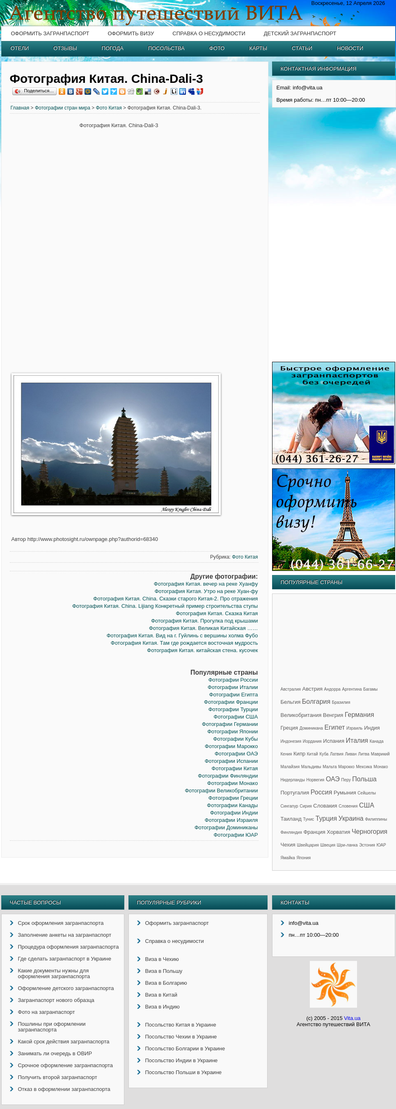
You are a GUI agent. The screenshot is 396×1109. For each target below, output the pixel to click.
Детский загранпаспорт (300, 33)
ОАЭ (333, 779)
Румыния (345, 793)
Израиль (354, 728)
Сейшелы (366, 793)
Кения (286, 754)
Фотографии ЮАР (235, 835)
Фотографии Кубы (235, 739)
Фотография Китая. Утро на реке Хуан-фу (206, 591)
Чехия (288, 845)
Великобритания (301, 715)
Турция (326, 818)
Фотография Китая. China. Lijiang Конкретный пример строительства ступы (165, 606)
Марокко (346, 766)
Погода (113, 48)
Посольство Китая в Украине (180, 1025)
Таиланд (291, 819)
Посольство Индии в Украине (181, 1060)
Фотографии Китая (235, 768)
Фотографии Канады (232, 805)
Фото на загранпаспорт (46, 1012)
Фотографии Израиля (231, 820)
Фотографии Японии (232, 731)
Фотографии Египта (233, 694)
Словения (348, 806)
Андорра (332, 689)
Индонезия (291, 741)
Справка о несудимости (208, 33)
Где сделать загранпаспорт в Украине (64, 959)
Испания (333, 741)
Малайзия (290, 766)
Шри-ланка (347, 845)
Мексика (364, 766)
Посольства (166, 48)
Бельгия (291, 702)
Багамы (370, 689)
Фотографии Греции (233, 798)
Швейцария (308, 845)
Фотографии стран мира (62, 108)
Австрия (312, 689)
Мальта (329, 766)
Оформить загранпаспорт (50, 33)
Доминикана (311, 728)
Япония (304, 858)
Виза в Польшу (164, 971)
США (366, 805)
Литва (364, 754)
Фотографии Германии (230, 724)
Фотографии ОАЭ (236, 754)
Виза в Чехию (162, 959)
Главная (20, 108)
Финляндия (291, 832)
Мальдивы (311, 766)
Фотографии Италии (233, 687)
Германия (359, 714)
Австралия (291, 689)
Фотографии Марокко (231, 746)
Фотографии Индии (234, 813)
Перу (345, 780)
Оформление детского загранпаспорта (66, 988)
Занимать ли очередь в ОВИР (55, 1053)
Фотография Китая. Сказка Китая (217, 613)
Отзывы (65, 48)
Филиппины (376, 819)
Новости (350, 48)
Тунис (308, 819)
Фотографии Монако (232, 783)
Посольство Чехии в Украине (181, 1037)
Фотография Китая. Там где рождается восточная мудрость (184, 643)
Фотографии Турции (233, 709)
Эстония (367, 845)
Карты (258, 48)
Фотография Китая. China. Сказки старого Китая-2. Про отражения (175, 599)
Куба (323, 754)
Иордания (312, 741)
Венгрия (333, 715)
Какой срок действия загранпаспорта (64, 1041)
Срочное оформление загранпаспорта (65, 1065)
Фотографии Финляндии (228, 776)
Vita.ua (352, 1018)
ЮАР (381, 845)
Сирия (305, 806)
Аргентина (352, 689)
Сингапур (289, 806)
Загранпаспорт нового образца (56, 1000)
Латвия (336, 754)
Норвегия (316, 780)
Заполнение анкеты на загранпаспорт (65, 935)
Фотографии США (236, 717)
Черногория (369, 831)
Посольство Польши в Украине (183, 1072)
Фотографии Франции (231, 702)
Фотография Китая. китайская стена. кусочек (202, 650)
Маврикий (380, 754)
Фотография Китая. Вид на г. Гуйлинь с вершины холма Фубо (182, 635)
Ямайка (288, 858)
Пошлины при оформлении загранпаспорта (52, 1027)
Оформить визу (131, 33)
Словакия (325, 806)
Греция (289, 728)
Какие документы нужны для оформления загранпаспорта (54, 973)
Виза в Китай (161, 995)
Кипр (299, 754)
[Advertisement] (45, 247)
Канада (377, 741)
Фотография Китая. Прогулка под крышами (204, 621)
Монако (380, 766)
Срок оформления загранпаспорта (61, 923)
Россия (321, 792)
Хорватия (338, 832)
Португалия (295, 793)
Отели (20, 48)
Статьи (302, 48)
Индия (372, 728)
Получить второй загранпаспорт (57, 1077)
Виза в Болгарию (166, 983)
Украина (351, 818)
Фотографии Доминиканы (226, 827)
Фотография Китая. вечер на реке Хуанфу (206, 584)
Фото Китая (109, 108)
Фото (216, 48)
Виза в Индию (162, 1007)
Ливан (351, 754)
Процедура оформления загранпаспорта (68, 947)
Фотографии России (233, 680)
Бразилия (341, 702)
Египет (335, 727)
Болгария (316, 701)
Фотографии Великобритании (221, 790)
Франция (314, 832)
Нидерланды (293, 780)
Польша (364, 779)
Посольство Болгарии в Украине (185, 1048)
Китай (312, 754)
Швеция (328, 845)
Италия (357, 740)
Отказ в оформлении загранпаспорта (64, 1089)
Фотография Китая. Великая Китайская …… (203, 628)
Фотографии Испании (231, 761)
